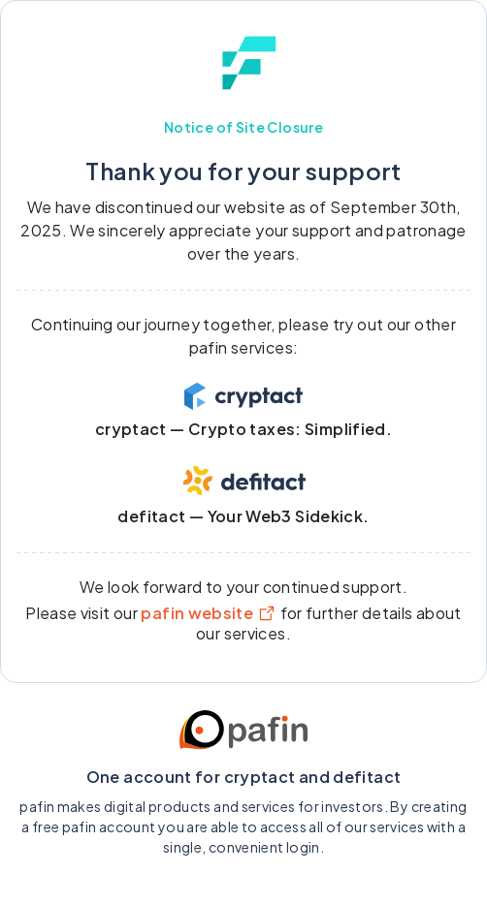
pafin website (208, 613)
